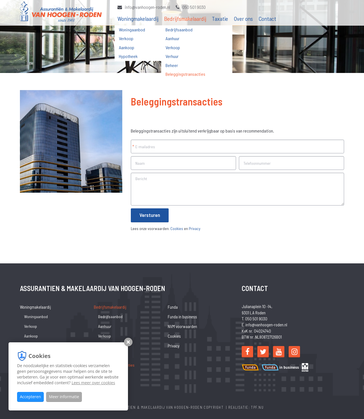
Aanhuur (104, 326)
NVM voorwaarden (182, 326)
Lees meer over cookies (93, 382)
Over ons (243, 18)
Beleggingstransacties (116, 365)
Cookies (176, 228)
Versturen (149, 215)
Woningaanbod (36, 316)
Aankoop (31, 335)
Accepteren (30, 396)
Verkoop (30, 326)
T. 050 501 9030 (254, 318)
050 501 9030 (191, 7)
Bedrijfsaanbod (110, 316)
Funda (173, 307)
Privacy (194, 228)
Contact (267, 18)
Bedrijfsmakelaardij (185, 18)
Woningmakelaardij (137, 18)
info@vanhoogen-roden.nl (143, 7)
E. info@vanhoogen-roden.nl (264, 324)
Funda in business (182, 316)
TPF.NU (257, 407)
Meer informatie (64, 396)
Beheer (104, 355)
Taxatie (220, 18)
